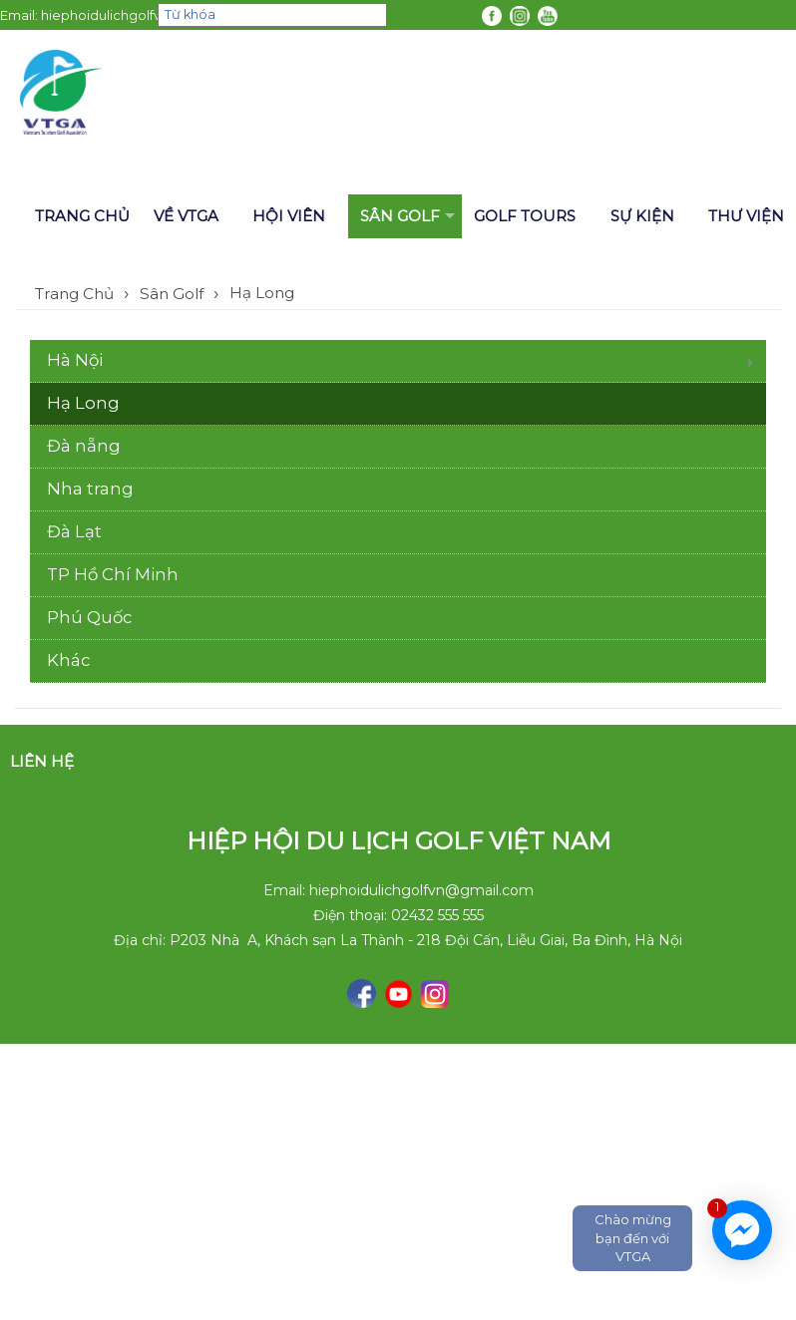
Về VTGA (186, 215)
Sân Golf (400, 215)
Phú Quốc (89, 617)
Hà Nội (75, 360)
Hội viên (288, 215)
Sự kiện (642, 215)
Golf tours (525, 215)
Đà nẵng (84, 446)
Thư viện (746, 215)
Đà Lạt (74, 531)
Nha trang (90, 488)
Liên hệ (42, 761)
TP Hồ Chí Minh (113, 574)
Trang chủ (82, 215)
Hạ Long (261, 292)
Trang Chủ (74, 293)
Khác (68, 660)
